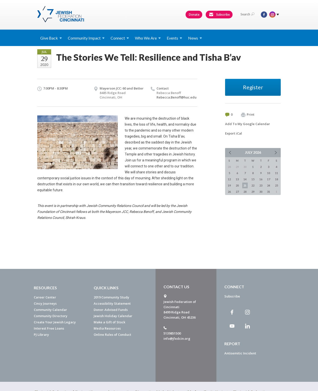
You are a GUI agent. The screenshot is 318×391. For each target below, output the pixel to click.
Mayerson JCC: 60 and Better (122, 88)
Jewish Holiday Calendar (113, 316)
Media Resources (107, 328)
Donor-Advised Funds (111, 309)
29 (252, 191)
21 (244, 185)
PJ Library (41, 334)
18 (276, 179)
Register (253, 87)
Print (247, 114)
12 (229, 179)
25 (276, 185)
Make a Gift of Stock (109, 322)
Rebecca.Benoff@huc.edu (177, 97)
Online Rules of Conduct (112, 334)
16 (260, 179)
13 (237, 179)
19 (229, 185)
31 (268, 191)
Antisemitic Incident (240, 353)
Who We (148, 38)
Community (86, 38)
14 (244, 179)
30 (260, 191)
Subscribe (219, 14)
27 (237, 191)
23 (260, 185)
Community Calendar (50, 309)
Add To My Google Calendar (247, 124)
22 (252, 185)
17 (268, 179)
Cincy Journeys (45, 303)
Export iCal (233, 133)
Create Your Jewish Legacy (55, 322)
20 (237, 185)
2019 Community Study (111, 297)
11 (276, 173)
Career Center (45, 297)
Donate (194, 14)
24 (268, 185)
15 (252, 179)
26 (229, 191)
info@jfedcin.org (176, 338)
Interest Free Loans (49, 328)
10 (268, 173)
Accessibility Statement (112, 303)
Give (51, 38)
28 (244, 191)
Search (247, 14)
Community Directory (50, 316)
